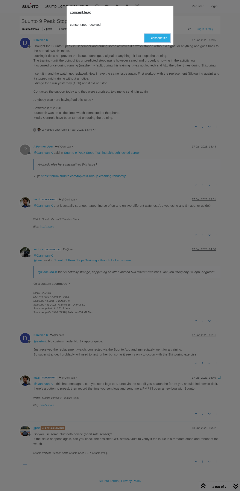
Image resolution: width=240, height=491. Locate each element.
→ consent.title (157, 38)
